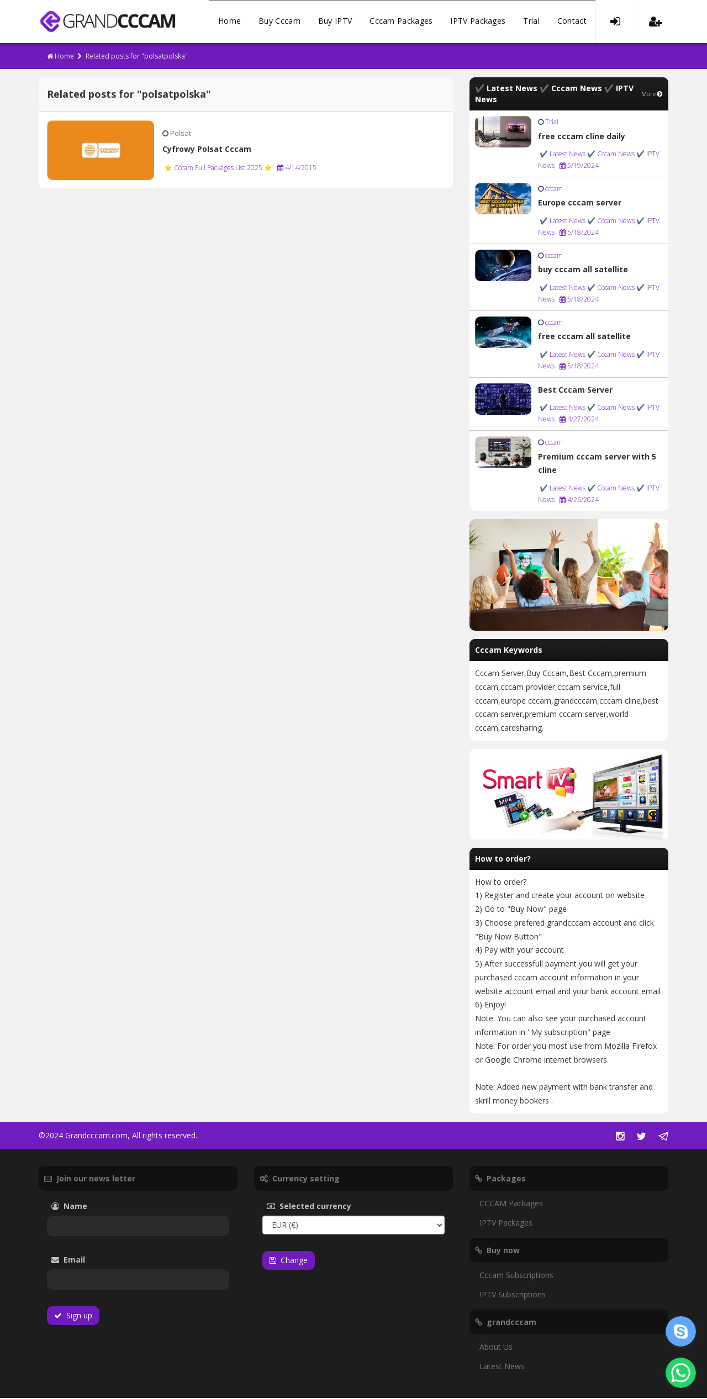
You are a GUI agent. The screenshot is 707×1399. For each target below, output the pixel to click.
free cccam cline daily (581, 137)
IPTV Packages (477, 22)
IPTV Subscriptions (512, 1295)
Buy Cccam (279, 22)
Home (229, 22)
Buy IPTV (335, 22)
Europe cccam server (579, 203)
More (652, 95)
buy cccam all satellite (583, 270)
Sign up (73, 1316)
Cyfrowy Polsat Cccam (206, 150)
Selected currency (325, 1207)
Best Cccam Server (575, 391)
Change (289, 1261)
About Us (496, 1348)
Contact (572, 22)
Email (99, 1260)
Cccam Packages (401, 22)
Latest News (502, 1367)
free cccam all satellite (584, 337)
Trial (531, 22)
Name (86, 1207)
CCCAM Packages (511, 1204)
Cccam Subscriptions (516, 1276)
